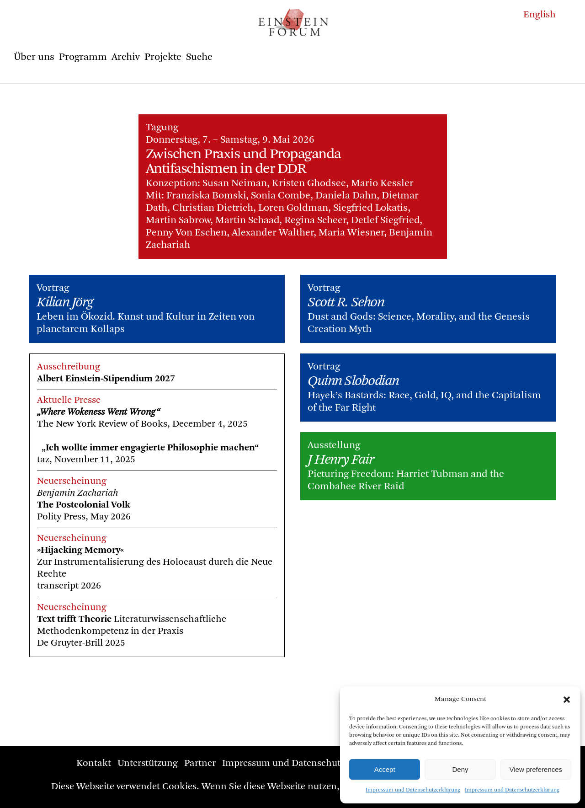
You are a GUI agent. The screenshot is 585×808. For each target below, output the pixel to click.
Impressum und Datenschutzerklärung (413, 790)
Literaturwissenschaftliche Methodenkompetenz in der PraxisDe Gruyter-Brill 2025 (176, 623)
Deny (460, 769)
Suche (199, 57)
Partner (200, 763)
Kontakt (93, 763)
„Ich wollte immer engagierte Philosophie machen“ (195, 440)
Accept (384, 769)
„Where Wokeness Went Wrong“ (143, 404)
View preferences (536, 769)
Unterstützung (147, 763)
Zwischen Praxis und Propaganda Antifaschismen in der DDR (243, 162)
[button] (566, 699)
